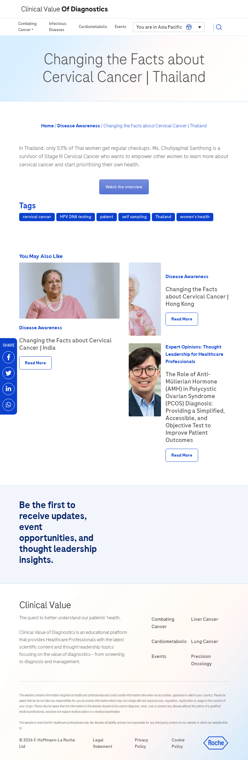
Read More (35, 363)
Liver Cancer (204, 619)
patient (106, 217)
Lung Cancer (204, 641)
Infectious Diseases (58, 27)
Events (120, 27)
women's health (195, 217)
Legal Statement (102, 743)
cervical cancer (37, 217)
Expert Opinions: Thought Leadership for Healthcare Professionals (194, 354)
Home (47, 125)
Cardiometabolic (93, 27)
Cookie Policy (178, 743)
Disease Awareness (78, 125)
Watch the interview (124, 187)
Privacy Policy (141, 743)
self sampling (134, 217)
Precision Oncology (201, 660)
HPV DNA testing (75, 217)
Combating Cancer (27, 27)
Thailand (163, 217)
